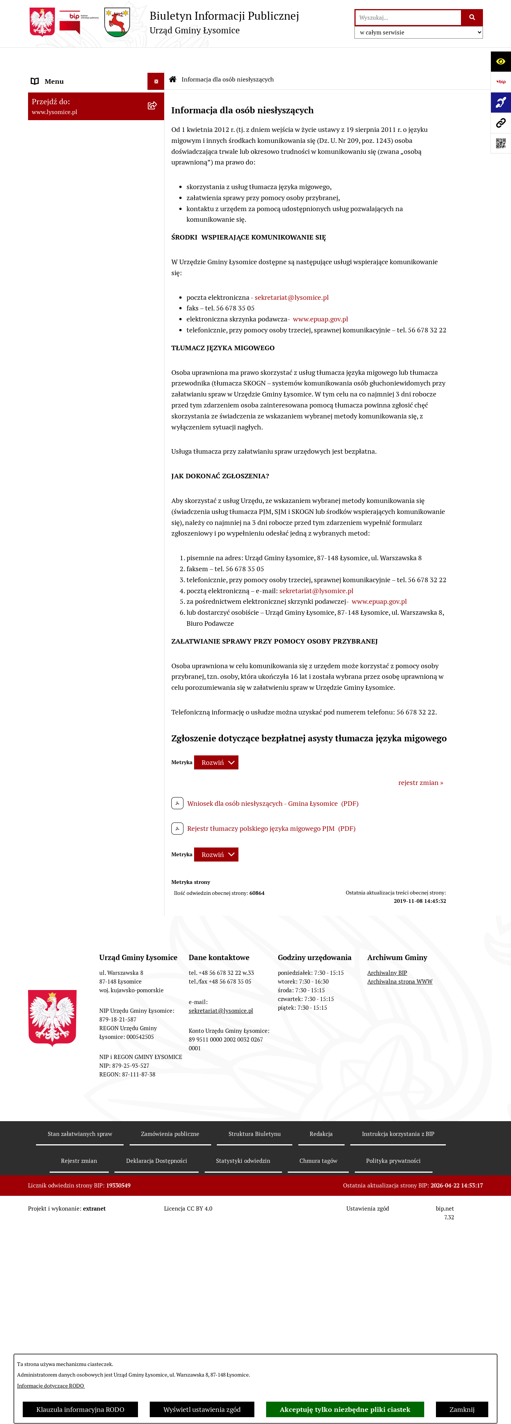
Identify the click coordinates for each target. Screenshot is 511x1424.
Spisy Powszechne (58, 804)
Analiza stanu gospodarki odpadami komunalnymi (85, 969)
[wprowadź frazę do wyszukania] (408, 17)
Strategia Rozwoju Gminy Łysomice (84, 593)
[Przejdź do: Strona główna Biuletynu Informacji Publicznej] (173, 57)
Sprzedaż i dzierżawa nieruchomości (86, 770)
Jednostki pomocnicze (64, 385)
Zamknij (462, 1409)
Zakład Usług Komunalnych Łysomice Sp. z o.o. (87, 997)
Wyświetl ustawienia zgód (202, 1409)
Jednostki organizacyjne (67, 367)
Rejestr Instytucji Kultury (69, 821)
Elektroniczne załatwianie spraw (80, 126)
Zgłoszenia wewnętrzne (67, 75)
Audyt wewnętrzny (59, 1019)
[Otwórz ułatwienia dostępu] (501, 61)
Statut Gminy (51, 178)
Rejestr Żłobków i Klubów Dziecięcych (88, 838)
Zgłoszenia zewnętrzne (66, 92)
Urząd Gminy (51, 195)
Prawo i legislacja (57, 855)
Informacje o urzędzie (64, 161)
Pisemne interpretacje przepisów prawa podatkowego (80, 894)
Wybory (43, 350)
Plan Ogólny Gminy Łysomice (75, 647)
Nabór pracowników (61, 576)
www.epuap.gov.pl (320, 296)
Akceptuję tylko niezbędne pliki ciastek (345, 1409)
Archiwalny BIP (387, 1193)
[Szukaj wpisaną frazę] (472, 17)
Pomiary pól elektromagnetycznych (84, 1097)
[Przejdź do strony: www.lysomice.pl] (501, 123)
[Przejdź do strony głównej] (163, 22)
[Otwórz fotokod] (501, 143)
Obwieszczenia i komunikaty (74, 719)
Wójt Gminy (49, 212)
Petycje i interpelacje (62, 736)
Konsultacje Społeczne (65, 787)
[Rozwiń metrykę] (216, 740)
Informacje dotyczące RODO (51, 1385)
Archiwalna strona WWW (400, 1202)
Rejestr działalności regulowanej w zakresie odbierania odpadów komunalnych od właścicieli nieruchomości (83, 932)
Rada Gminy (49, 229)
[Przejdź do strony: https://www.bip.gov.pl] (501, 82)
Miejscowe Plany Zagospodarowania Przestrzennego (85, 669)
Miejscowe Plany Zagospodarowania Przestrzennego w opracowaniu (85, 697)
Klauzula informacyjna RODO (80, 1409)
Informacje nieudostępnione (74, 1063)
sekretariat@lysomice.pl (292, 274)
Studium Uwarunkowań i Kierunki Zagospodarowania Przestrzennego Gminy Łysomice (84, 620)
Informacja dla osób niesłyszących (82, 1080)
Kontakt (43, 109)
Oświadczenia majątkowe (69, 246)
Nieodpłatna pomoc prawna (73, 872)
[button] (157, 144)
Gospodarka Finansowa (66, 263)
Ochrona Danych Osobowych (75, 143)
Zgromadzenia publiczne (68, 753)
